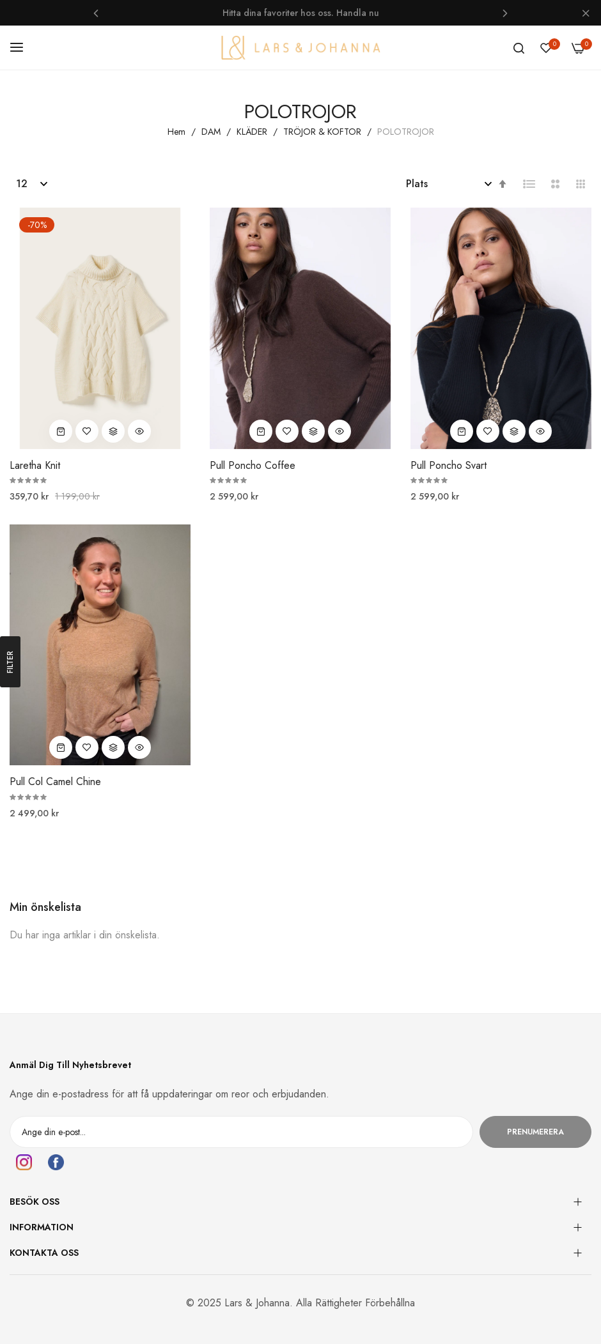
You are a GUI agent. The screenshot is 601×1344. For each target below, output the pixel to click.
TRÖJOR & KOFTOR (323, 131)
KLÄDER (253, 131)
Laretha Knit (35, 466)
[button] (86, 431)
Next (505, 12)
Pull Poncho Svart (448, 466)
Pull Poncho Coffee (252, 466)
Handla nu (357, 12)
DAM (212, 131)
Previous (95, 12)
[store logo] (300, 47)
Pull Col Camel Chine (55, 782)
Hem (178, 131)
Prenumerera (535, 1132)
